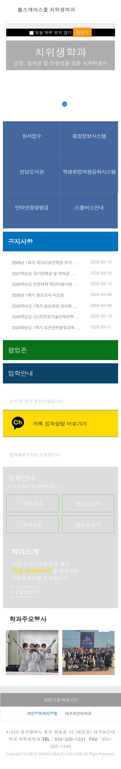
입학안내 (32, 503)
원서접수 (31, 136)
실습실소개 (88, 524)
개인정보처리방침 (42, 713)
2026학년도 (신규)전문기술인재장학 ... (45, 317)
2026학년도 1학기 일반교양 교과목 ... (44, 306)
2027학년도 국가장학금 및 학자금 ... (43, 273)
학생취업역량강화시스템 (89, 171)
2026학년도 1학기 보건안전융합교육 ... (45, 327)
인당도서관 (32, 171)
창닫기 (82, 32)
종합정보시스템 (89, 136)
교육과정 (32, 524)
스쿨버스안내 (89, 207)
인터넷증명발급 (32, 207)
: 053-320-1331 (64, 739)
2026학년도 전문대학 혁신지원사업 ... (44, 284)
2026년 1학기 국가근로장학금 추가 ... (44, 262)
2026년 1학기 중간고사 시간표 (38, 295)
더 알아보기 (25, 591)
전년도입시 (88, 503)
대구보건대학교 (78, 713)
